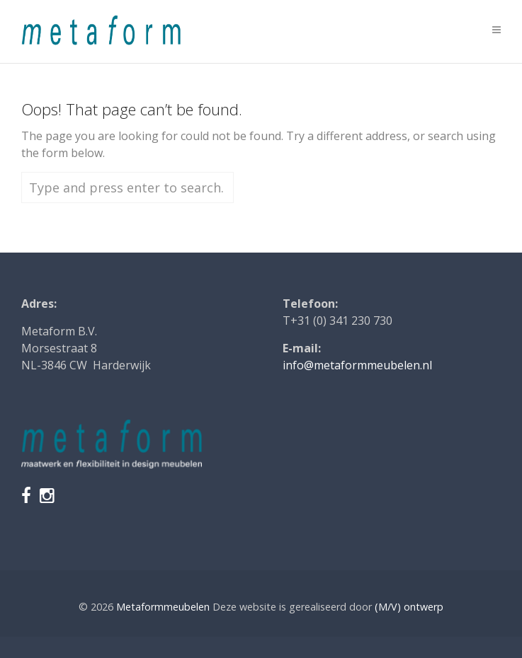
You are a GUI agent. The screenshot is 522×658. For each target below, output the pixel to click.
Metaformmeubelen (163, 606)
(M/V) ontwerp (409, 606)
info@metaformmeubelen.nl (357, 365)
